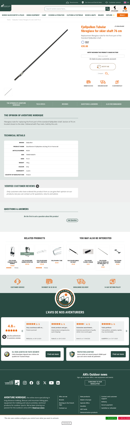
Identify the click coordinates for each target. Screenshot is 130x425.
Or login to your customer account (103, 59)
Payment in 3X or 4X (49, 287)
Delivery (104, 402)
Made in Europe (85, 400)
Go (107, 9)
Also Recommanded (113, 104)
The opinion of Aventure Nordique (16, 104)
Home (9, 20)
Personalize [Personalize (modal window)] (66, 423)
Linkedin (58, 383)
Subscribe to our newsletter (95, 383)
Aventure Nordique (15, 397)
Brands (61, 400)
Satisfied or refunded (108, 408)
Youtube (51, 383)
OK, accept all (111, 418)
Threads (38, 383)
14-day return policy (117, 85)
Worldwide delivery (103, 85)
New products (85, 397)
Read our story (38, 408)
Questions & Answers (89, 104)
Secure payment (107, 405)
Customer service (17, 287)
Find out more (53, 354)
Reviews (65, 104)
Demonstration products (89, 412)
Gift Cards (83, 409)
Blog (12, 383)
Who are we (63, 397)
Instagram (24, 383)
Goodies (83, 406)
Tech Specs (40, 104)
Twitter (44, 383)
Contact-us (63, 408)
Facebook (31, 383)
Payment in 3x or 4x (88, 85)
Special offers (85, 403)
